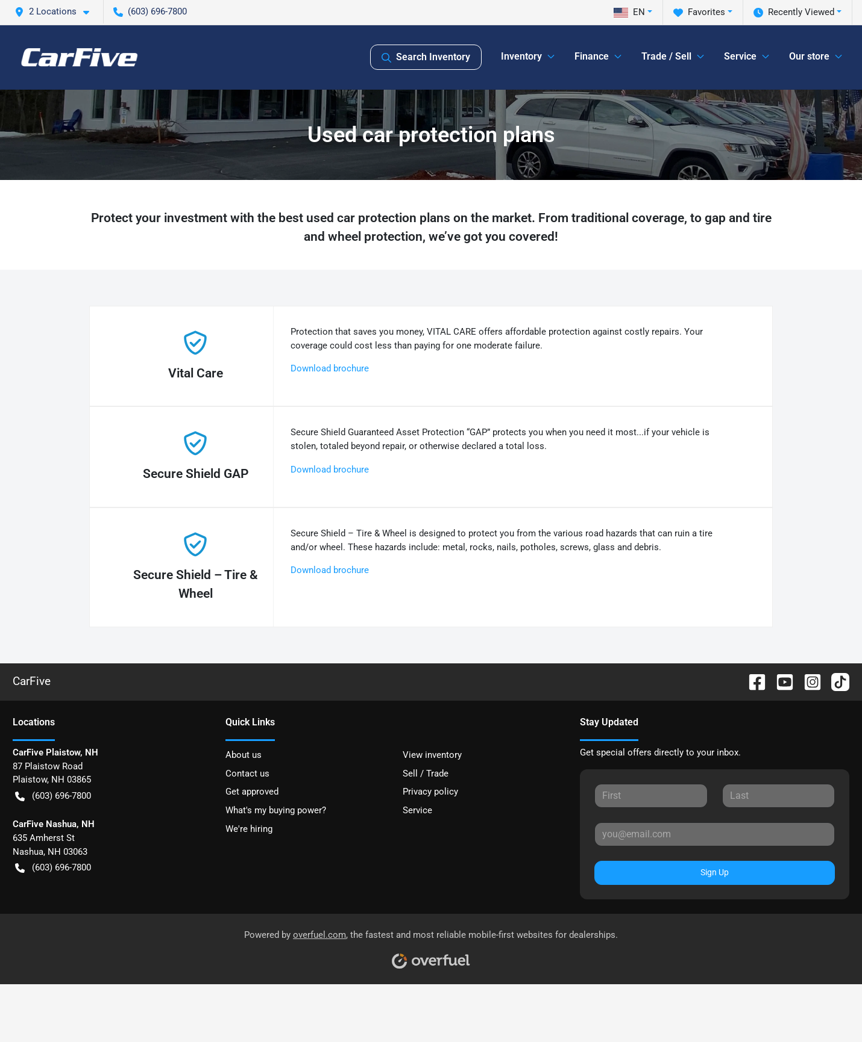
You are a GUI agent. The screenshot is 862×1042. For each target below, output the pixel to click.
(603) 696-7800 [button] (150, 11)
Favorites (699, 12)
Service (417, 810)
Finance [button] (591, 56)
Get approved (251, 791)
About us (243, 754)
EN (629, 12)
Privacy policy (430, 791)
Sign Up (714, 872)
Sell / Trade (425, 773)
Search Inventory (426, 57)
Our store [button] (809, 56)
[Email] (714, 834)
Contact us (247, 773)
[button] (57, 11)
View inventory (432, 754)
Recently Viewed (793, 12)
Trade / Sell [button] (666, 56)
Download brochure (330, 368)
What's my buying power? (275, 810)
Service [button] (740, 56)
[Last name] (778, 796)
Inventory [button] (521, 56)
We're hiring (248, 828)
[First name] (650, 796)
